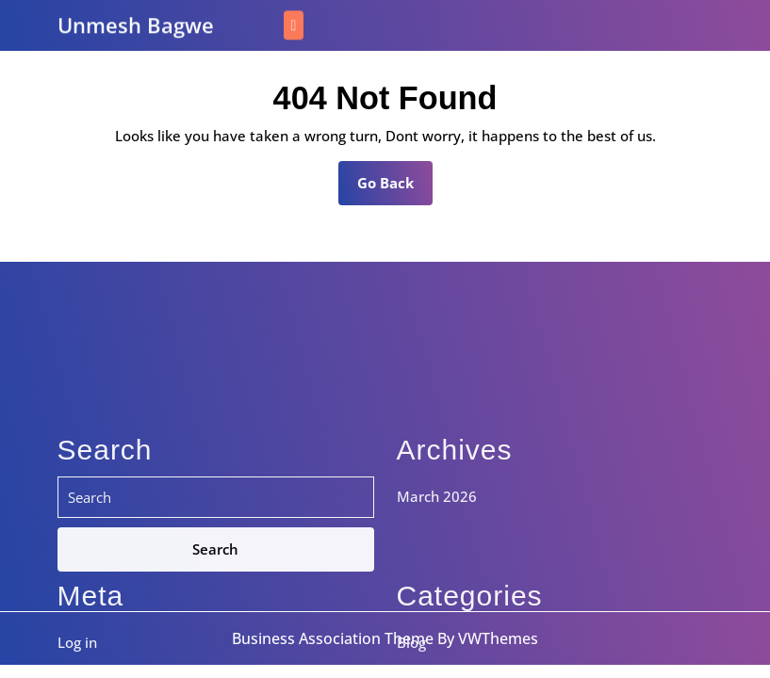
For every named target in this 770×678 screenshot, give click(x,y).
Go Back (395, 188)
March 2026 (437, 618)
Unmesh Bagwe (135, 23)
